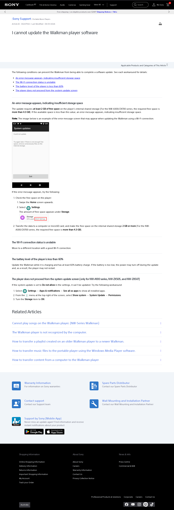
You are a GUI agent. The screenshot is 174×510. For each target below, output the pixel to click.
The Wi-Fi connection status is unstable (35, 57)
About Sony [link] (78, 437)
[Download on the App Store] (54, 407)
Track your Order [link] (26, 458)
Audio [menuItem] (62, 5)
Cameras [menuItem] (72, 5)
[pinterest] (145, 480)
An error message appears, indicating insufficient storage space (48, 53)
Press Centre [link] (124, 437)
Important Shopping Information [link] (33, 450)
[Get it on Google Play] (34, 407)
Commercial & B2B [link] (127, 441)
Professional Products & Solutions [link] (106, 472)
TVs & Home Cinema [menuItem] (47, 5)
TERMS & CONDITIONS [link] (27, 494)
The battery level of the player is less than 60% (39, 61)
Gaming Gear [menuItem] (84, 5)
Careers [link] (76, 441)
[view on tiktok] (152, 480)
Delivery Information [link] (28, 441)
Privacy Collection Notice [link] (83, 454)
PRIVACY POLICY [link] (44, 494)
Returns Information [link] (28, 445)
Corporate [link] (128, 472)
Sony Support (21, 18)
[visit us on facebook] (127, 480)
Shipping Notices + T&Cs (107, 12)
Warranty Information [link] (82, 445)
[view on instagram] (139, 480)
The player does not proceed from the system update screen (46, 65)
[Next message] (169, 11)
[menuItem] (31, 5)
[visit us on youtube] (133, 480)
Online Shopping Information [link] (32, 437)
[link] (24, 480)
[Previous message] (5, 11)
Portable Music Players (41, 19)
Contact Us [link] (77, 450)
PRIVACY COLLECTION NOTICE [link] (64, 494)
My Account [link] (24, 454)
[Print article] (160, 24)
